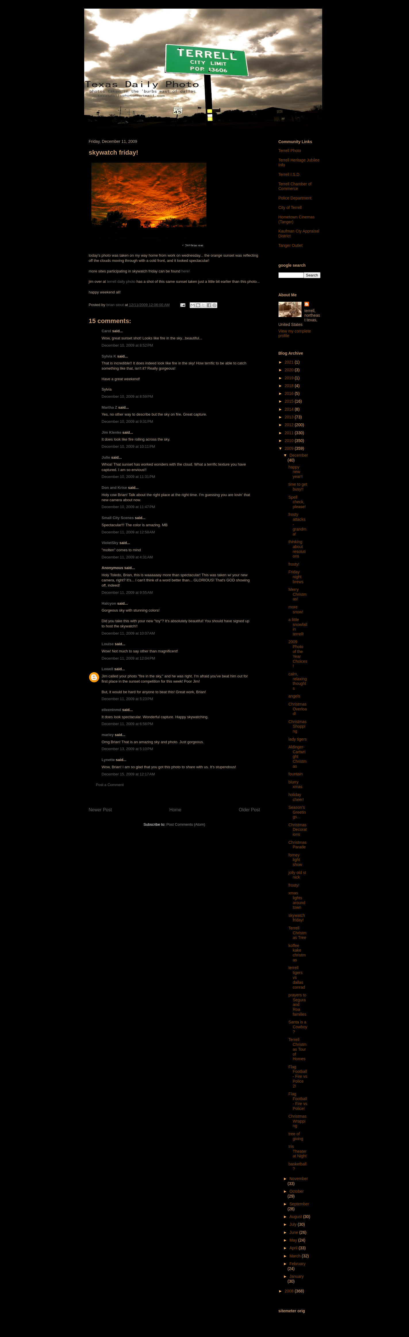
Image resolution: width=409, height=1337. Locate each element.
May (293, 1240)
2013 (290, 417)
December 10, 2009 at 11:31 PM (128, 477)
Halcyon (109, 603)
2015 (290, 401)
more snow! (295, 609)
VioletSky (110, 543)
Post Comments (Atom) (185, 824)
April (294, 1248)
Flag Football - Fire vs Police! (297, 1101)
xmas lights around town (296, 900)
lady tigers (297, 739)
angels (294, 696)
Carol (106, 331)
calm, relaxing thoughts (297, 681)
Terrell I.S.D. (290, 174)
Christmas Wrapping (297, 1121)
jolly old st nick (297, 875)
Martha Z (109, 407)
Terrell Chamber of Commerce (295, 186)
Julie (106, 457)
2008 (290, 1291)
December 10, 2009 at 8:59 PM (127, 396)
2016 (290, 393)
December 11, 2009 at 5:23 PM (127, 699)
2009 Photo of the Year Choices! (297, 653)
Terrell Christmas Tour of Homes (297, 1049)
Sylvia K (109, 356)
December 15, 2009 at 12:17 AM (128, 774)
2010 (290, 440)
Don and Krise (114, 487)
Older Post (249, 809)
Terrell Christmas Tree (297, 933)
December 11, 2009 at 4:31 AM (127, 557)
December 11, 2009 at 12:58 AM (128, 532)
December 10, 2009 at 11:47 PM (128, 507)
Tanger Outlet (291, 245)
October (296, 1191)
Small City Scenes (118, 518)
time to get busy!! (297, 486)
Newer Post (100, 809)
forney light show (295, 860)
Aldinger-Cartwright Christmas (297, 757)
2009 (290, 448)
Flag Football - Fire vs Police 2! (297, 1076)
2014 (290, 409)
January (296, 1276)
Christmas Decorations (297, 830)
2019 (290, 378)
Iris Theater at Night (297, 1151)
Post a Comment (110, 785)
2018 (290, 385)
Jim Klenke (112, 432)
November (298, 1178)
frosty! (293, 564)
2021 (290, 362)
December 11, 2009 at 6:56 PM (127, 724)
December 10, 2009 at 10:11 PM (128, 446)
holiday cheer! (296, 797)
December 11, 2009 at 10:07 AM (128, 633)
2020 (290, 370)
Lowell (107, 669)
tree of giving (295, 1136)
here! (185, 271)
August (296, 1216)
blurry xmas (295, 784)
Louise (108, 644)
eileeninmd (111, 710)
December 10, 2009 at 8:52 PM (127, 345)
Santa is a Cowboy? (297, 1027)
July (293, 1224)
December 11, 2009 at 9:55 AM (127, 592)
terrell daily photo (121, 281)
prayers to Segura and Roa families (297, 1005)
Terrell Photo (290, 150)
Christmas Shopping (297, 726)
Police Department (295, 198)
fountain (295, 774)
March (295, 1256)
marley (108, 735)
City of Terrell (290, 207)
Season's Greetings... (297, 812)
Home (175, 809)
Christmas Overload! (297, 709)
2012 (290, 424)
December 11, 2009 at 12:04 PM (128, 658)
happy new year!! (295, 472)
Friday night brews (295, 577)
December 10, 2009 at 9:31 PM (127, 421)
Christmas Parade (297, 845)
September (299, 1204)
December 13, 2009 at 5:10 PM (127, 749)
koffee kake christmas (297, 952)
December (298, 455)
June (294, 1232)
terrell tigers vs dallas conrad (296, 977)
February (297, 1263)
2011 (290, 433)
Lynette (108, 760)
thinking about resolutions (297, 548)
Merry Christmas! (297, 594)
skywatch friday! (296, 918)
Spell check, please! (297, 502)
